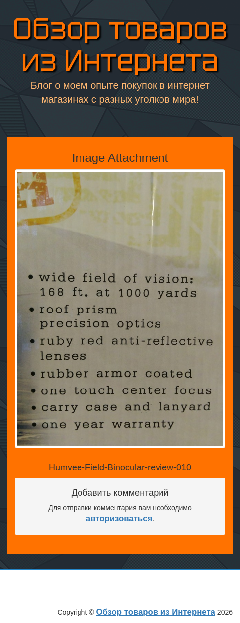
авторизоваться (119, 518)
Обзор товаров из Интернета (120, 44)
